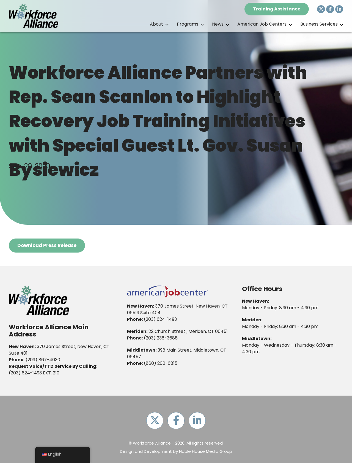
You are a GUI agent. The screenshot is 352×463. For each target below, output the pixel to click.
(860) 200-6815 (160, 363)
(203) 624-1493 (25, 373)
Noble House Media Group (205, 451)
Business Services (319, 24)
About (156, 24)
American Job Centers (262, 24)
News (218, 24)
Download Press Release (46, 245)
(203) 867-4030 (43, 360)
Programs (187, 24)
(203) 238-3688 (161, 338)
